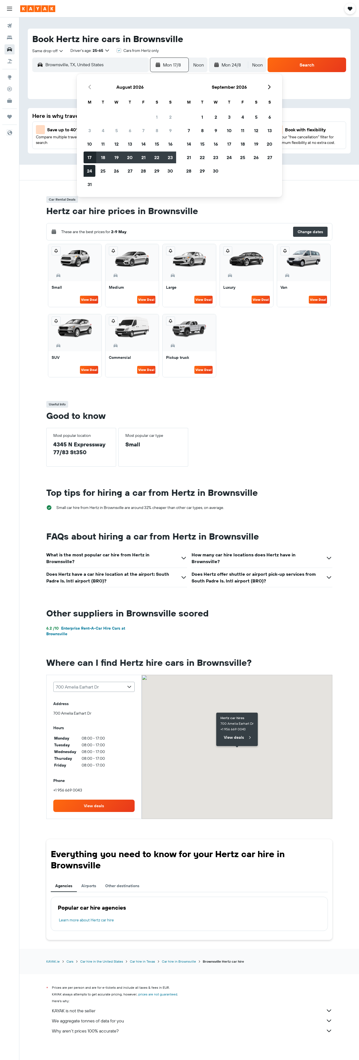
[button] (9, 9)
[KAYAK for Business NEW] (9, 100)
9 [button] (170, 130)
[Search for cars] (9, 49)
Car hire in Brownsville (179, 961)
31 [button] (90, 184)
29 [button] (156, 171)
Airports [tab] (88, 885)
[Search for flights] (9, 25)
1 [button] (157, 117)
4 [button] (103, 130)
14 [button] (143, 144)
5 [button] (116, 130)
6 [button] (130, 130)
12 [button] (116, 144)
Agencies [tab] (63, 885)
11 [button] (103, 144)
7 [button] (143, 130)
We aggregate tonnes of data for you (192, 1020)
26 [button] (116, 171)
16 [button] (170, 144)
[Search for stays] (9, 37)
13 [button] (130, 144)
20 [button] (130, 157)
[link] (94, 806)
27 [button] (130, 171)
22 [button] (156, 157)
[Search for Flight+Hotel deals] (9, 61)
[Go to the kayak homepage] (37, 8)
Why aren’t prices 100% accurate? (192, 1030)
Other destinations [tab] (122, 885)
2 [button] (170, 117)
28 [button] (143, 171)
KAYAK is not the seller (192, 1010)
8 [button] (157, 130)
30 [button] (170, 171)
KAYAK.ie (53, 961)
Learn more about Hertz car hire (86, 920)
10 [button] (89, 144)
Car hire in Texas (142, 961)
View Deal (89, 299)
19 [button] (116, 157)
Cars (69, 961)
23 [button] (170, 157)
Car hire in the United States (101, 961)
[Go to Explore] (9, 77)
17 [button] (89, 157)
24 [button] (89, 171)
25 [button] (102, 171)
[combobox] (48, 51)
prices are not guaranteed (157, 994)
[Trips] (9, 116)
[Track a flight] (9, 89)
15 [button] (157, 144)
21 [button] (143, 157)
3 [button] (89, 130)
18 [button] (103, 157)
